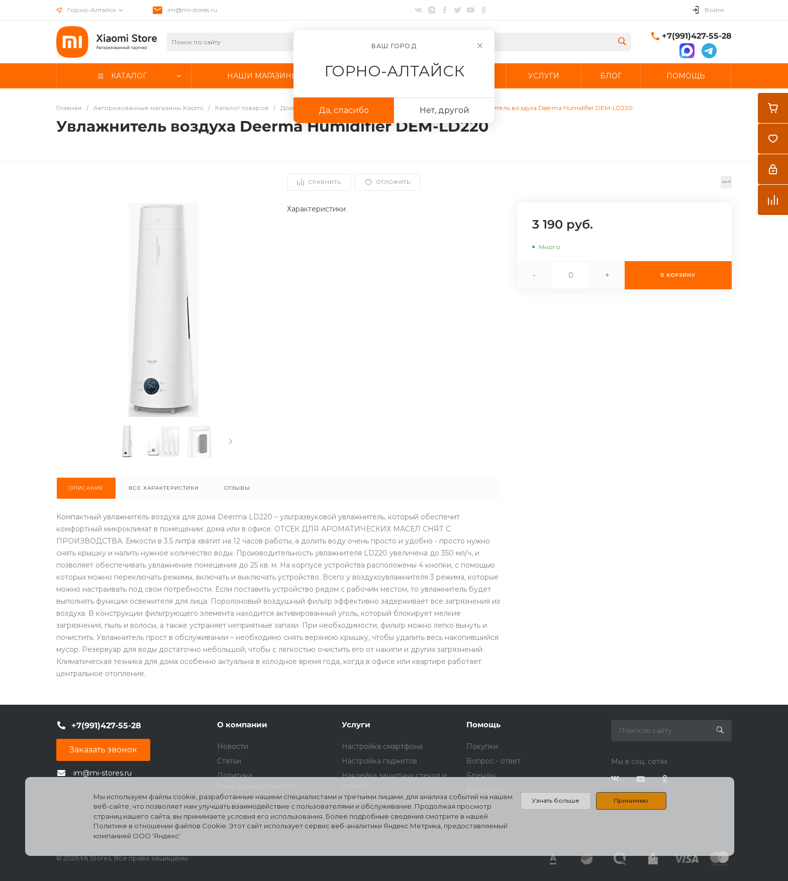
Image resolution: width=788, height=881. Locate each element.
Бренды (481, 775)
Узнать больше (555, 800)
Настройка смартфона (382, 746)
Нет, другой (444, 110)
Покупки (482, 746)
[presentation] (231, 441)
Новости (232, 746)
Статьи (229, 760)
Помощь (483, 724)
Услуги (356, 724)
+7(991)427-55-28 (697, 36)
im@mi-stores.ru (192, 10)
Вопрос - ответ (493, 760)
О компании (242, 724)
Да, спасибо (344, 110)
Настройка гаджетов (379, 760)
